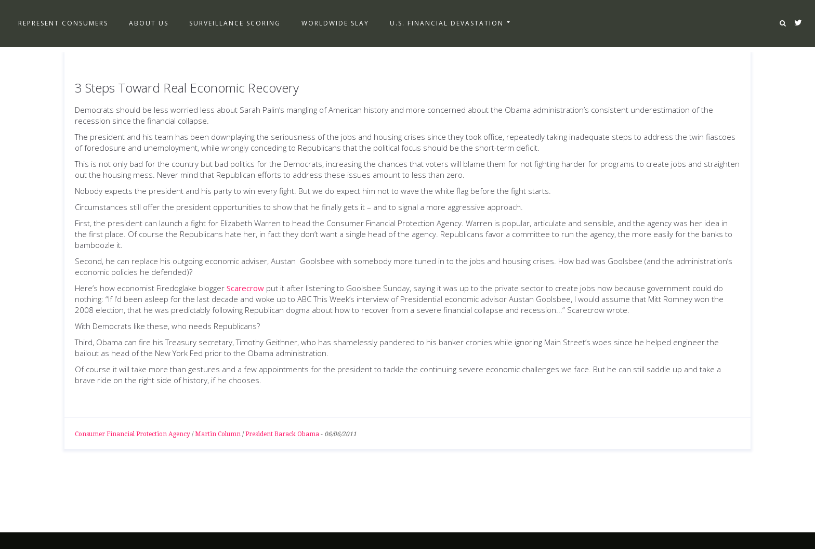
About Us (148, 23)
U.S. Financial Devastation (447, 23)
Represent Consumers (63, 23)
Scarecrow (245, 288)
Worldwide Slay (335, 23)
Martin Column (218, 434)
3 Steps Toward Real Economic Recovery (187, 87)
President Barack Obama (282, 434)
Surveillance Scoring (235, 23)
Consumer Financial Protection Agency (132, 434)
